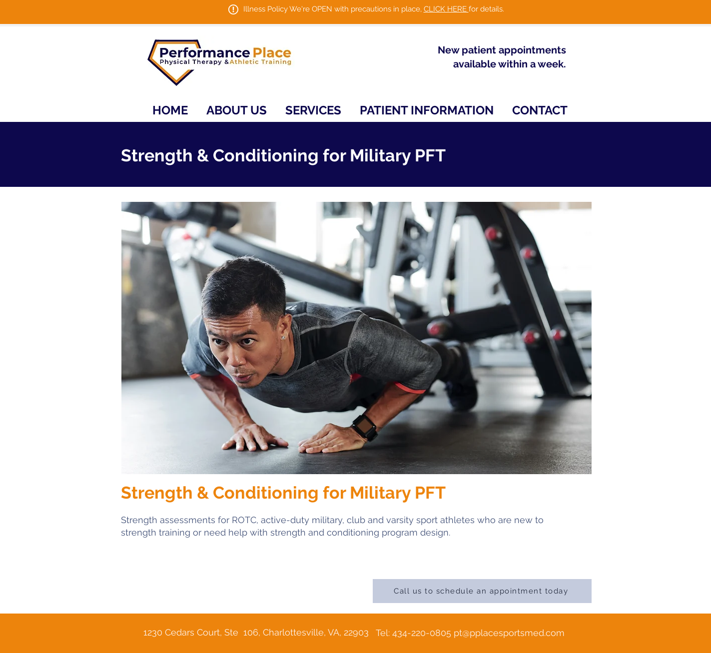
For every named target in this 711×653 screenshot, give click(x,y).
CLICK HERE (446, 8)
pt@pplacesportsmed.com (509, 633)
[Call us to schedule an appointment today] (482, 591)
